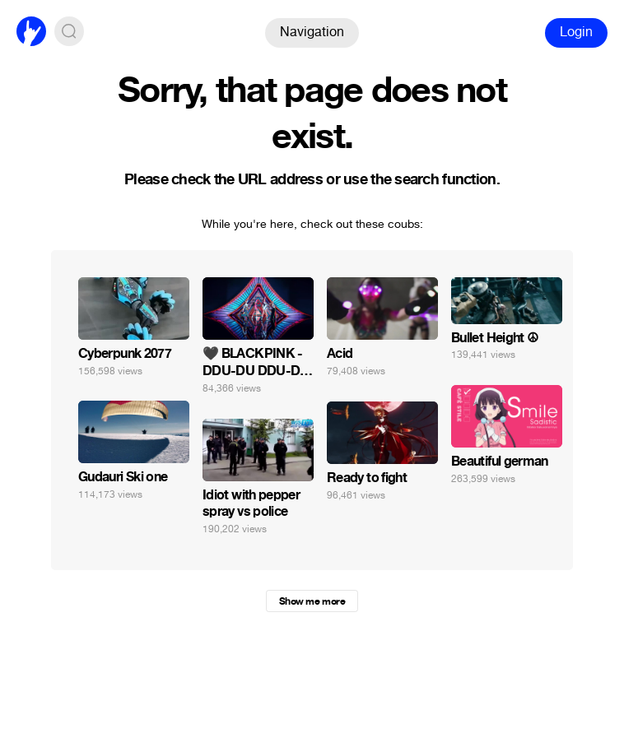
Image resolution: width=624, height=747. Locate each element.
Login (576, 31)
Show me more (312, 601)
